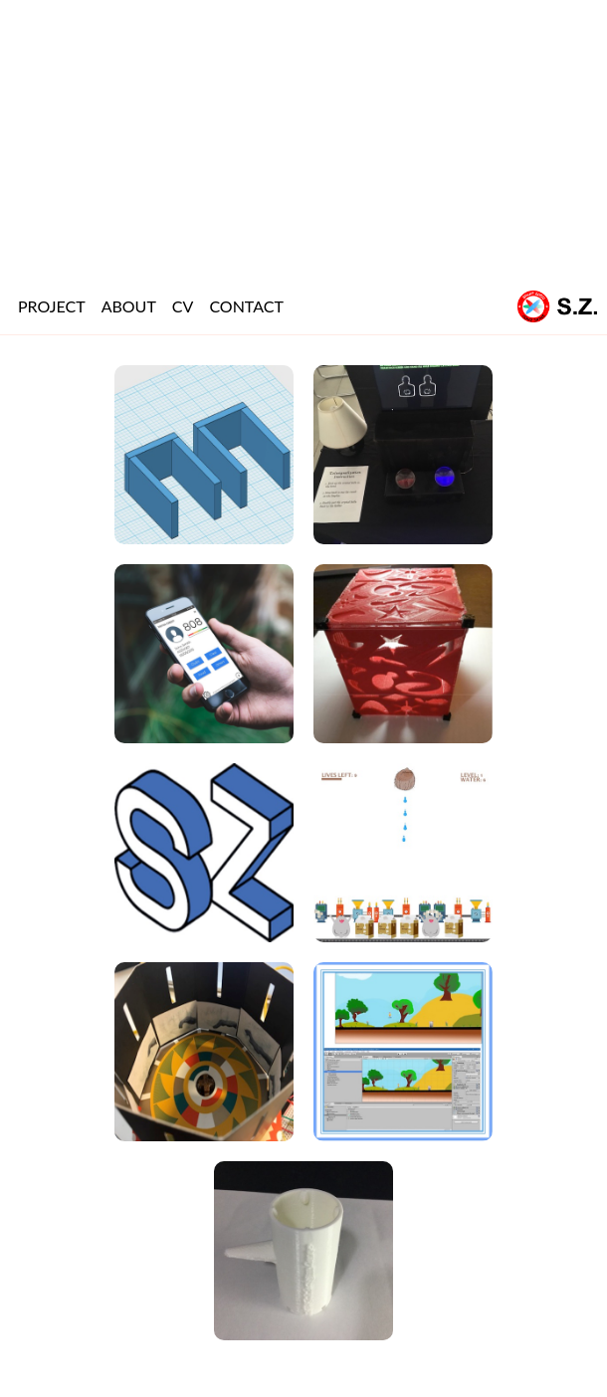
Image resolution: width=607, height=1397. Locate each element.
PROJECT (52, 306)
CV (183, 306)
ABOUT (128, 306)
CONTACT (246, 306)
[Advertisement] (303, 139)
